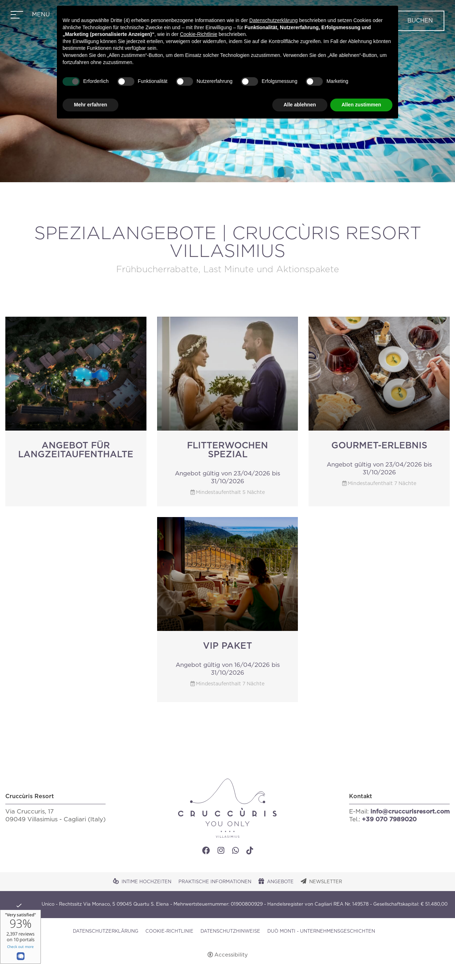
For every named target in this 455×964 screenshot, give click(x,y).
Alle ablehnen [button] (300, 104)
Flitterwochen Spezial (227, 450)
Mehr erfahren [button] (90, 104)
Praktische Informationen (214, 882)
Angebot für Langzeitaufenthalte (75, 450)
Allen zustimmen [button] (361, 104)
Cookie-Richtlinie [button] (198, 34)
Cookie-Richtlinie (169, 931)
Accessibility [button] (231, 955)
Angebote (280, 882)
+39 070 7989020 (389, 819)
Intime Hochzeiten (146, 882)
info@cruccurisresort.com (410, 811)
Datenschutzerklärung (105, 931)
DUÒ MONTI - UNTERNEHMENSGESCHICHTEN (321, 931)
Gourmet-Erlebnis (379, 445)
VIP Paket (227, 646)
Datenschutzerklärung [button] (273, 20)
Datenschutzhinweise (230, 931)
